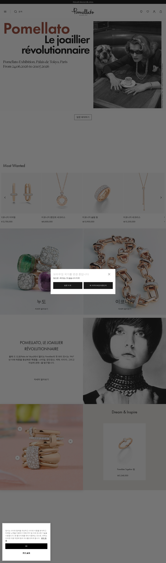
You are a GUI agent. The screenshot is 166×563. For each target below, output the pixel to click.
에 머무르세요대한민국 (98, 285)
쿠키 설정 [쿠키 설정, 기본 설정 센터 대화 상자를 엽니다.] (26, 553)
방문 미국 (67, 285)
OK (26, 546)
